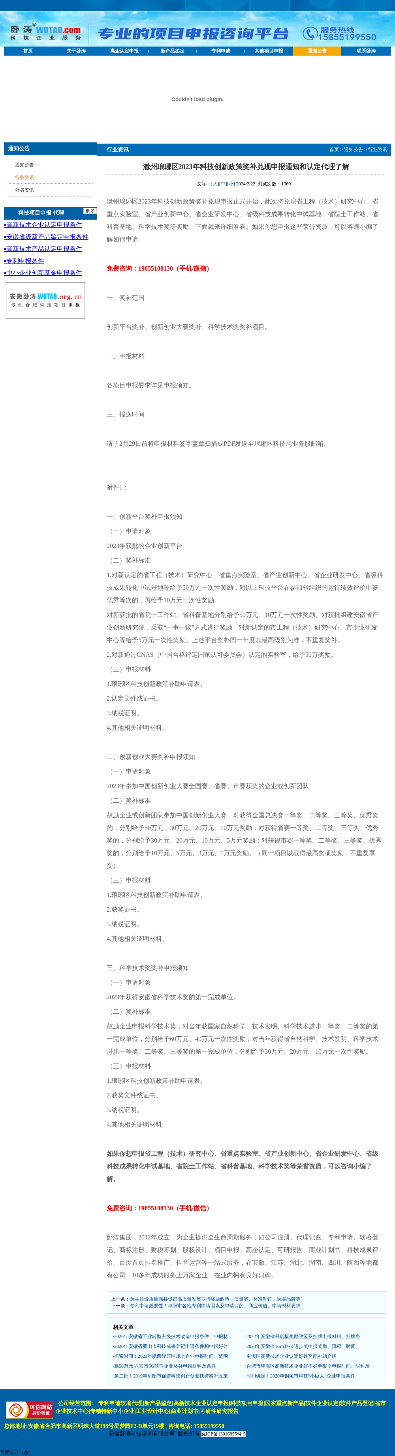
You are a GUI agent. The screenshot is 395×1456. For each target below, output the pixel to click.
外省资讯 (24, 190)
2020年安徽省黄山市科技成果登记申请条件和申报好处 (171, 1346)
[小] (231, 184)
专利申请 (220, 51)
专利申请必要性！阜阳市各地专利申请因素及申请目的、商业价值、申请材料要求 (215, 1305)
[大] (215, 184)
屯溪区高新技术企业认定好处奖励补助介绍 (291, 1356)
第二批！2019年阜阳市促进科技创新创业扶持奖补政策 (171, 1376)
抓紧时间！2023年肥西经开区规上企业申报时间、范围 (171, 1356)
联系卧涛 (366, 51)
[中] (223, 184)
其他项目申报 (269, 51)
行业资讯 (377, 149)
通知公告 (317, 51)
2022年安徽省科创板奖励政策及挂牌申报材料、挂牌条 (303, 1336)
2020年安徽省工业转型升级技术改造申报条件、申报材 (171, 1336)
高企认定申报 (124, 51)
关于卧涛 (76, 51)
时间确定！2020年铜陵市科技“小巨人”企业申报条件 (300, 1376)
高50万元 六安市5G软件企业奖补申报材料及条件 (165, 1366)
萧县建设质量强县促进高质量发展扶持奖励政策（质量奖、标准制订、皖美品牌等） (217, 1299)
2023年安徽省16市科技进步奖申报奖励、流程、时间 (301, 1346)
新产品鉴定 (172, 51)
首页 (28, 51)
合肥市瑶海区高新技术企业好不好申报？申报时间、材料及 (308, 1366)
